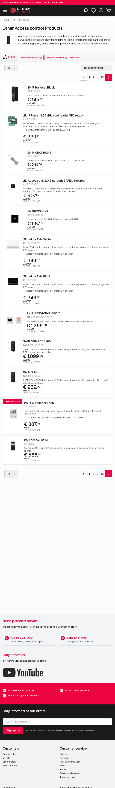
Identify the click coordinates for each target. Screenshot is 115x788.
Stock (63, 765)
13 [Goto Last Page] (102, 77)
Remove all (74, 57)
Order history (9, 761)
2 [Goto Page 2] (93, 77)
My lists (6, 758)
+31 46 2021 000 (57, 2)
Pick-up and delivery (70, 761)
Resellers (64, 769)
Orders (63, 754)
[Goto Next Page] (108, 77)
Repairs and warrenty (70, 773)
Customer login (10, 754)
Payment (64, 758)
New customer (10, 765)
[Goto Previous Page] (83, 77)
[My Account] (101, 11)
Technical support (69, 777)
